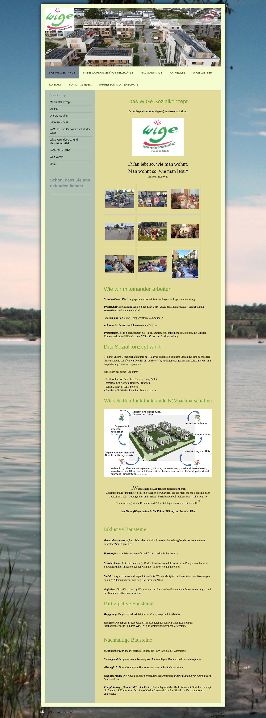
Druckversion (51, 712)
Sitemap (68, 712)
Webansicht (218, 715)
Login (221, 712)
